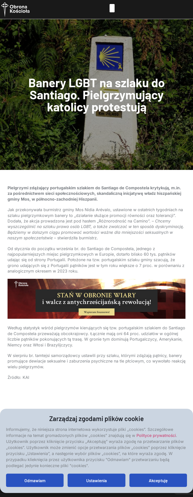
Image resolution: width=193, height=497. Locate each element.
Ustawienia (96, 480)
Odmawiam (34, 480)
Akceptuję (158, 480)
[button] (112, 8)
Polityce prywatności (156, 435)
